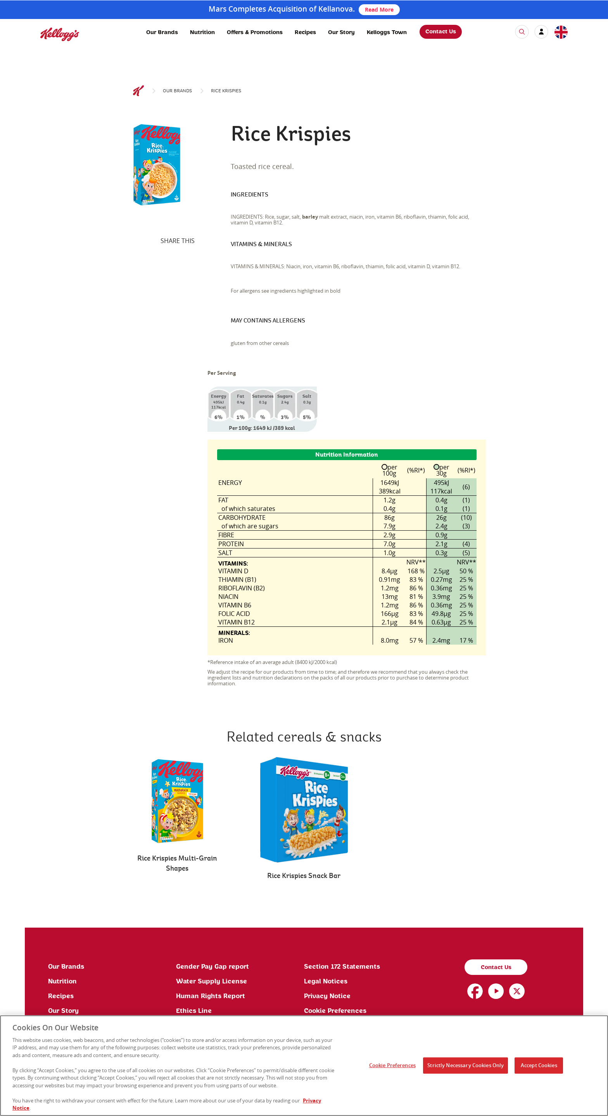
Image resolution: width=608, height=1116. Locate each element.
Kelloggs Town (387, 32)
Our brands (177, 91)
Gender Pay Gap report (212, 967)
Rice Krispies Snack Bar (303, 875)
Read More (379, 9)
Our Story (341, 32)
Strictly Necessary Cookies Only (465, 1065)
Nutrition (202, 32)
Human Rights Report (210, 996)
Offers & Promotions (255, 32)
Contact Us (440, 31)
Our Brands (162, 32)
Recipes (305, 32)
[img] (59, 34)
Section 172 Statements (342, 967)
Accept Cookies (539, 1065)
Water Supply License (211, 981)
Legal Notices (325, 981)
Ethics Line (194, 1011)
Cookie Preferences (335, 1011)
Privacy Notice (327, 996)
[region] (304, 1065)
